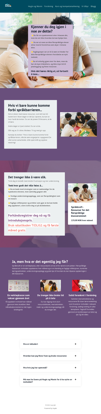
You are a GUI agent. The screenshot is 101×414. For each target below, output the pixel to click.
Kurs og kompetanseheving (67, 6)
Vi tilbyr (85, 6)
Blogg (93, 6)
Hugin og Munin (35, 6)
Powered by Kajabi (50, 409)
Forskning (48, 6)
